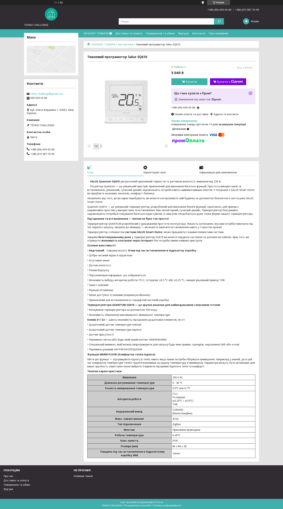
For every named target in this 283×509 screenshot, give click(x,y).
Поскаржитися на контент (137, 505)
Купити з (230, 82)
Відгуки (183, 33)
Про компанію (218, 33)
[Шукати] (219, 21)
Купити (191, 82)
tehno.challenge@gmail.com (46, 93)
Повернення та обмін (160, 33)
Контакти (198, 33)
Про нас (8, 476)
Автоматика (125, 44)
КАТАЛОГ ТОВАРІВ (96, 33)
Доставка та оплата (128, 33)
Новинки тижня (83, 476)
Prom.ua (159, 502)
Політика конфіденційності (167, 505)
